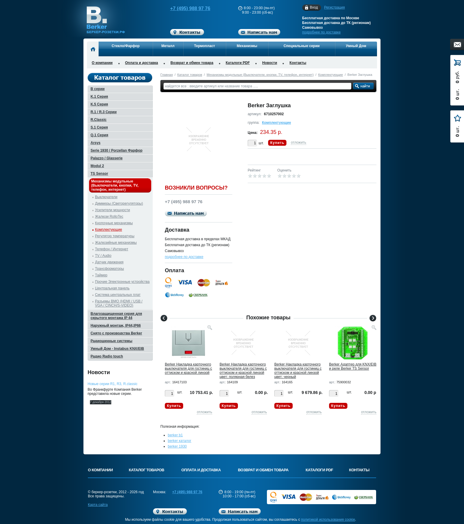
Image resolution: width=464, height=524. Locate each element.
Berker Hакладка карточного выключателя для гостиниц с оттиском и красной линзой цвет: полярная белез (243, 370)
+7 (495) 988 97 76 (185, 8)
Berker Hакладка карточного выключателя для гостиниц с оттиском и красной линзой (188, 368)
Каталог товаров (189, 74)
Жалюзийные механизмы (116, 243)
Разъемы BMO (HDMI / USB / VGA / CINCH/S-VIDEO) (118, 303)
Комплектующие (330, 74)
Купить (277, 143)
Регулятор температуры (114, 236)
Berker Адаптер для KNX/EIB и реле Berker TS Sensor (352, 366)
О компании (102, 63)
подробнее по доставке (321, 32)
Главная (166, 74)
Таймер (101, 275)
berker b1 (175, 435)
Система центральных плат (118, 295)
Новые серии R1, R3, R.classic (112, 384)
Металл (167, 46)
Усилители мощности (112, 210)
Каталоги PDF (238, 63)
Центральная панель (112, 288)
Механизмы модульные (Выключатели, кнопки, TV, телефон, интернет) (260, 74)
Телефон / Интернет (111, 249)
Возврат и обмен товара (191, 63)
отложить (298, 142)
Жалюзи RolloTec (109, 216)
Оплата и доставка (141, 63)
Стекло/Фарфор (126, 46)
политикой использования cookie (328, 519)
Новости (269, 63)
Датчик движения (109, 262)
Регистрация (334, 7)
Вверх (399, 505)
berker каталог (179, 441)
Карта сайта (98, 505)
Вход (314, 7)
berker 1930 (177, 446)
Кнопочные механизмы (114, 223)
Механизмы (247, 46)
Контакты (297, 63)
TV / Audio (103, 256)
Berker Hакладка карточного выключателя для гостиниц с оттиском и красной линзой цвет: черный (298, 370)
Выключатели (106, 197)
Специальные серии (301, 46)
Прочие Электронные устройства (122, 282)
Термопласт (204, 46)
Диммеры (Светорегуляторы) (119, 203)
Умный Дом (356, 46)
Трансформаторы (109, 269)
